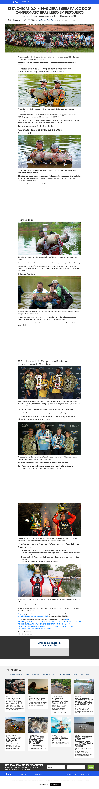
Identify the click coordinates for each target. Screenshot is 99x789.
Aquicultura (26, 674)
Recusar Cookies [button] (43, 784)
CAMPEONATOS (26, 2)
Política (81, 674)
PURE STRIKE (27, 628)
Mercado (75, 674)
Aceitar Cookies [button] (55, 784)
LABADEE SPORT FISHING (52, 624)
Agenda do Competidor (16, 674)
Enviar (91, 767)
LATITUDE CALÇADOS (31, 626)
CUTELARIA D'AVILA (32, 624)
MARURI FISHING (52, 626)
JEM (41, 624)
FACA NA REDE (31, 622)
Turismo (87, 674)
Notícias (41, 20)
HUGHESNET (42, 622)
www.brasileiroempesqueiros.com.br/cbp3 (33, 616)
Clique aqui (22, 614)
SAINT (50, 628)
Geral (59, 674)
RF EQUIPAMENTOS (39, 628)
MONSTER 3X (63, 626)
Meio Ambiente (66, 674)
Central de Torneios (36, 674)
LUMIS (42, 626)
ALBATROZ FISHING (55, 622)
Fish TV (50, 20)
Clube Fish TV (46, 674)
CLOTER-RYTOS (68, 622)
